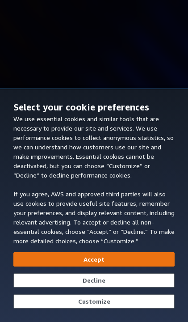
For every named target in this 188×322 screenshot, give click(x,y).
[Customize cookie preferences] (94, 301)
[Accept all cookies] (94, 259)
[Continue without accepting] (94, 280)
